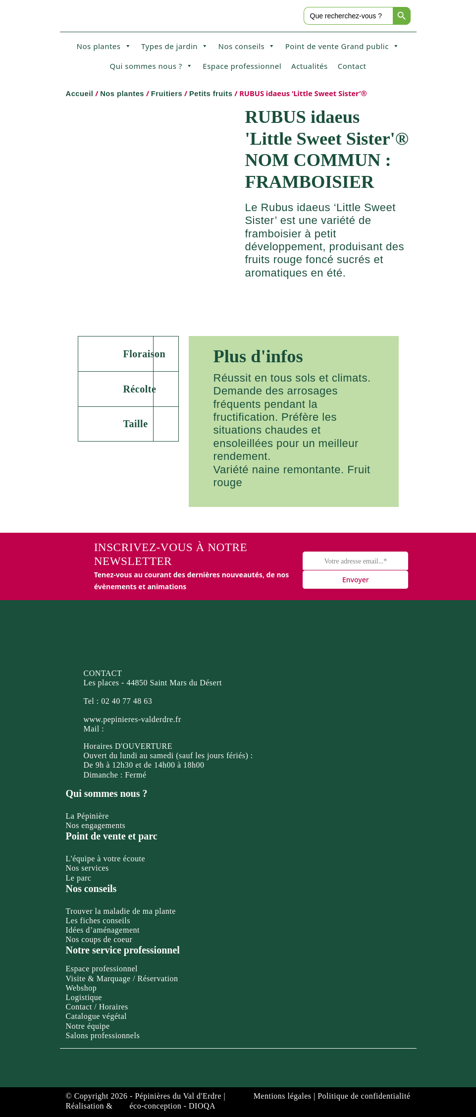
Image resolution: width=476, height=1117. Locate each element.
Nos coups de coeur (99, 939)
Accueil (80, 94)
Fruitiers (166, 94)
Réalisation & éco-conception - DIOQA (141, 1106)
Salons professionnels (103, 1035)
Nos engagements (96, 825)
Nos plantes (104, 46)
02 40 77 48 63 (126, 701)
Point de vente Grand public (342, 46)
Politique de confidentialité (363, 1096)
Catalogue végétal (96, 1016)
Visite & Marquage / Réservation (122, 978)
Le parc (79, 878)
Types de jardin (175, 46)
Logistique (84, 997)
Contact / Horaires (97, 1007)
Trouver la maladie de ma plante (121, 911)
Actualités (309, 66)
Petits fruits (210, 94)
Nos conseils (246, 46)
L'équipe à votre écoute (106, 858)
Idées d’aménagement (103, 930)
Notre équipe (88, 1026)
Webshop (81, 988)
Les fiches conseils (98, 920)
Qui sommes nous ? (151, 66)
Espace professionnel (242, 66)
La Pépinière (87, 816)
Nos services (87, 868)
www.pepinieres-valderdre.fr (132, 719)
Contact (352, 66)
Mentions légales (283, 1096)
